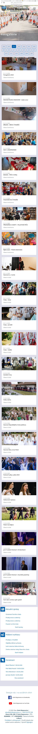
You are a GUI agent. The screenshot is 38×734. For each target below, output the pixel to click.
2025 (9, 46)
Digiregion (29, 722)
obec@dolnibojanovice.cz (13, 712)
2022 (24, 46)
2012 (6, 53)
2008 (26, 53)
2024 (14, 46)
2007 (31, 53)
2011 (11, 53)
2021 (29, 46)
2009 (21, 53)
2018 (9, 50)
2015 (24, 50)
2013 (34, 50)
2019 (4, 50)
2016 (19, 50)
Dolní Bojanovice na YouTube (19, 703)
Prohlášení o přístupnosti (12, 720)
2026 (4, 46)
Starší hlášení (19, 652)
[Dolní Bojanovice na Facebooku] (1, 2)
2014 (29, 50)
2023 (19, 46)
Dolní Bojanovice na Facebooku (19, 697)
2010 (16, 53)
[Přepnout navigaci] (34, 9)
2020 (34, 46)
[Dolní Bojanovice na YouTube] (4, 2)
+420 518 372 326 (27, 712)
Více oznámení (19, 678)
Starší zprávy (19, 627)
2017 (14, 50)
